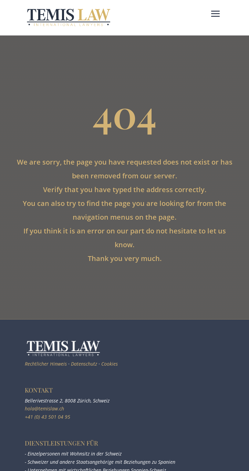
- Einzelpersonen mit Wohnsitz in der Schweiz (73, 453)
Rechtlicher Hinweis (46, 363)
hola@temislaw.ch (44, 408)
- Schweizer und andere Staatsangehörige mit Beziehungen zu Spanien (100, 462)
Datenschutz (84, 363)
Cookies (109, 363)
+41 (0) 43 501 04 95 (47, 417)
